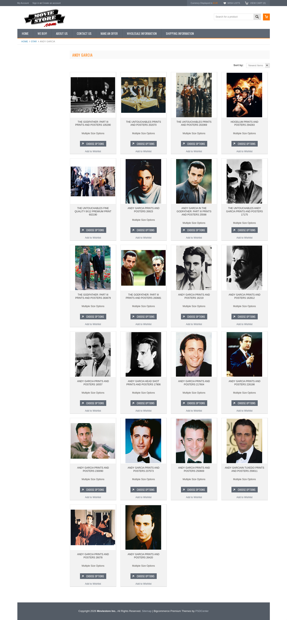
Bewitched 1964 (28, 266)
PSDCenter (202, 611)
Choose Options (44, 188)
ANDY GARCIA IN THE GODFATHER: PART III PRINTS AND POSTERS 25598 (194, 211)
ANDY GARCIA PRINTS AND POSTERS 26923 (143, 210)
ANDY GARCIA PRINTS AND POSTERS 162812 (244, 296)
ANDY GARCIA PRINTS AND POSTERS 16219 (194, 296)
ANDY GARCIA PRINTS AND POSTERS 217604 (194, 383)
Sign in (35, 3)
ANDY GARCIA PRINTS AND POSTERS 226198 (244, 383)
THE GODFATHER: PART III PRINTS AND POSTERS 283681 (143, 296)
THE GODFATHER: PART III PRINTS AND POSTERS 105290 (93, 123)
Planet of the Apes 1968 (32, 252)
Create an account (51, 3)
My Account (23, 3)
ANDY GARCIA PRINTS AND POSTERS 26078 (93, 556)
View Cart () (258, 3)
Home (24, 41)
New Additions (27, 62)
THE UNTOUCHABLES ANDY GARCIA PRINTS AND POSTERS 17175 (244, 211)
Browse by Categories (31, 83)
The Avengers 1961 (30, 225)
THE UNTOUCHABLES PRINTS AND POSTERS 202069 (194, 123)
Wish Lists (233, 3)
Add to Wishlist (41, 196)
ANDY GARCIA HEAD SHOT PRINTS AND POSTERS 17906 (143, 383)
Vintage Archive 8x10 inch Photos (38, 69)
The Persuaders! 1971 (32, 259)
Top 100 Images (28, 76)
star (34, 41)
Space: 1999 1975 (29, 245)
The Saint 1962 (28, 273)
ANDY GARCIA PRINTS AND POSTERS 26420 (143, 556)
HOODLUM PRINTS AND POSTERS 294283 (244, 123)
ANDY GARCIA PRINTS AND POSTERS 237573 (143, 469)
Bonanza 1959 (27, 280)
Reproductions (27, 90)
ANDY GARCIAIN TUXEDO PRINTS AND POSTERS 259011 (244, 469)
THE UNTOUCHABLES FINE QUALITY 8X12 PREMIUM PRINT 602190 (93, 211)
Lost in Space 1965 (30, 239)
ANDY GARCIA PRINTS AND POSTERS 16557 (93, 383)
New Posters (26, 96)
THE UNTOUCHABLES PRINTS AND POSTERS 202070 (41, 171)
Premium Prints (28, 103)
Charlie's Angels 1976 (31, 232)
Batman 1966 (27, 218)
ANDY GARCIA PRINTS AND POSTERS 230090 (93, 469)
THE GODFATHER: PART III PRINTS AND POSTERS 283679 (93, 296)
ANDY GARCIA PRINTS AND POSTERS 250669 (194, 469)
